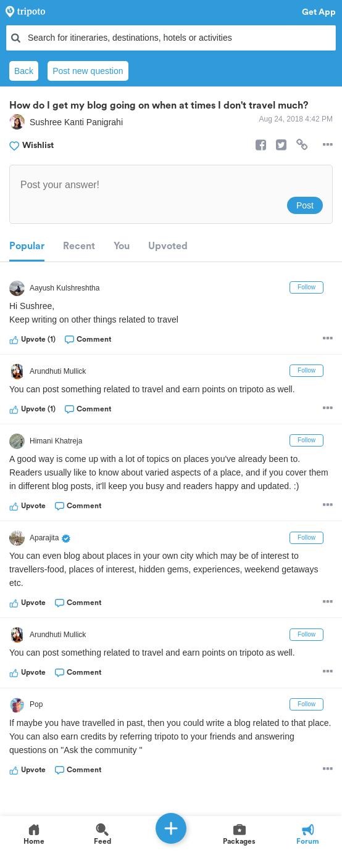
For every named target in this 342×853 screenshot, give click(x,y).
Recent (79, 246)
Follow (306, 287)
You (122, 246)
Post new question (87, 71)
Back (23, 71)
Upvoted (168, 246)
